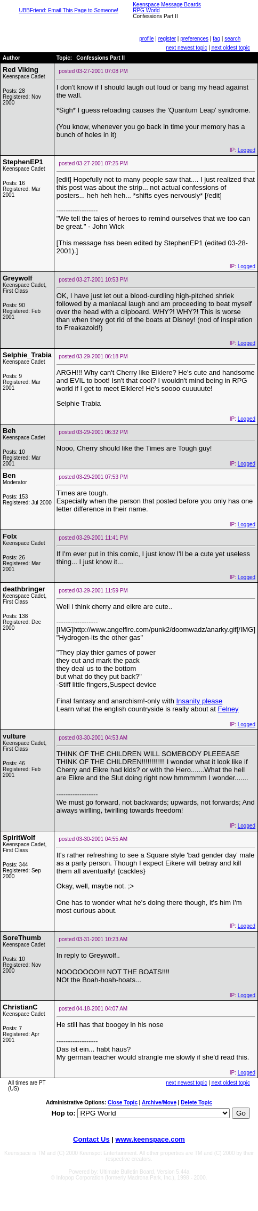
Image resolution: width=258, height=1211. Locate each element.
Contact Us (91, 1139)
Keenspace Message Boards (167, 4)
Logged (246, 150)
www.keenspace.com (150, 1139)
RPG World (146, 10)
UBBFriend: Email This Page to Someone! (68, 10)
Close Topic (123, 1102)
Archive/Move (159, 1102)
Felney (228, 709)
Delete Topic (196, 1102)
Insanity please (199, 701)
